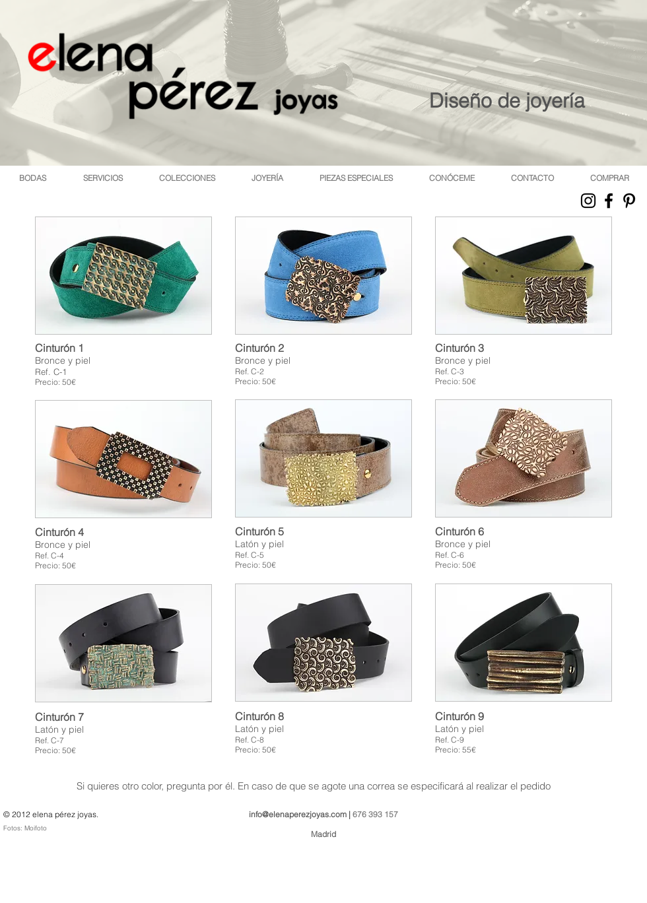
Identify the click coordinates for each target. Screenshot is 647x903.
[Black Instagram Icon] (588, 201)
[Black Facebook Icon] (609, 201)
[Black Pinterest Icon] (629, 201)
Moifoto (35, 828)
